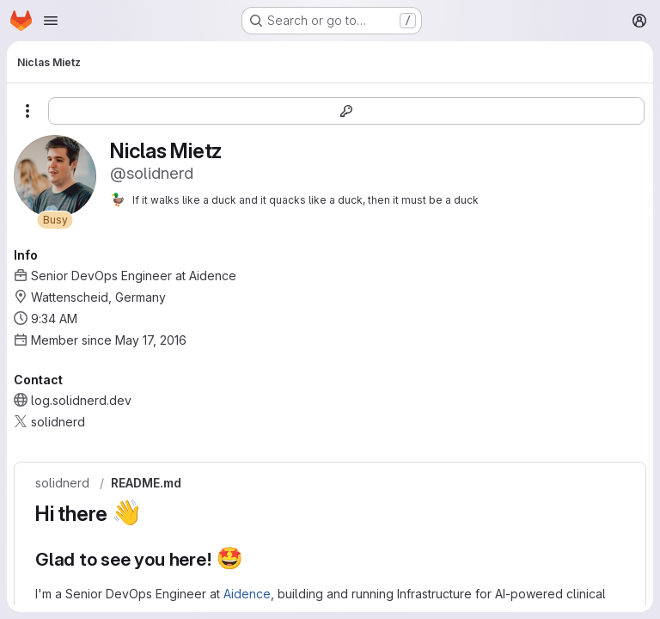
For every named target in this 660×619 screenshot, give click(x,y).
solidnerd (62, 483)
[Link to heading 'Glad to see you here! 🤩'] (253, 559)
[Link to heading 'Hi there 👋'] (153, 513)
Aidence (247, 593)
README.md (146, 483)
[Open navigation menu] (50, 20)
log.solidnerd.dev (81, 400)
